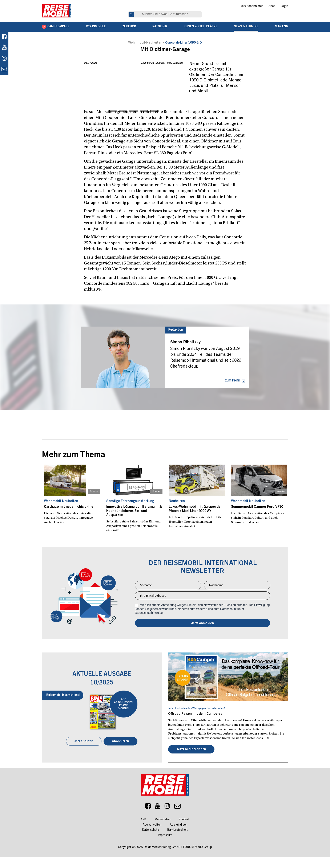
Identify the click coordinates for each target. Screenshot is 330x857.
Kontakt (184, 819)
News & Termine (246, 26)
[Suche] (131, 14)
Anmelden (202, 623)
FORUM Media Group (197, 846)
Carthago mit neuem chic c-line (68, 507)
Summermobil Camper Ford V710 (256, 507)
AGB (143, 819)
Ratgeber (159, 26)
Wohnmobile (96, 26)
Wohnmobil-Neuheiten (145, 42)
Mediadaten (162, 819)
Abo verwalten (152, 824)
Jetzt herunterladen (191, 749)
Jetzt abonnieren (252, 6)
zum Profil (232, 380)
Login (284, 6)
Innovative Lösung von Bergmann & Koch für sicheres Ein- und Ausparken (133, 511)
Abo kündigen (178, 824)
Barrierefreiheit (177, 829)
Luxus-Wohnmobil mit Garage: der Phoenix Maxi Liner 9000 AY (195, 509)
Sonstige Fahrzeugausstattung (130, 501)
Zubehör (129, 26)
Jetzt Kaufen (84, 740)
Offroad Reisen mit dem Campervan (195, 713)
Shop (272, 6)
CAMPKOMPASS (58, 26)
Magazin (281, 26)
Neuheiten (177, 501)
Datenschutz (150, 829)
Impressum (165, 834)
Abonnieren (120, 740)
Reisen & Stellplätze (200, 26)
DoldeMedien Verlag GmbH (162, 846)
